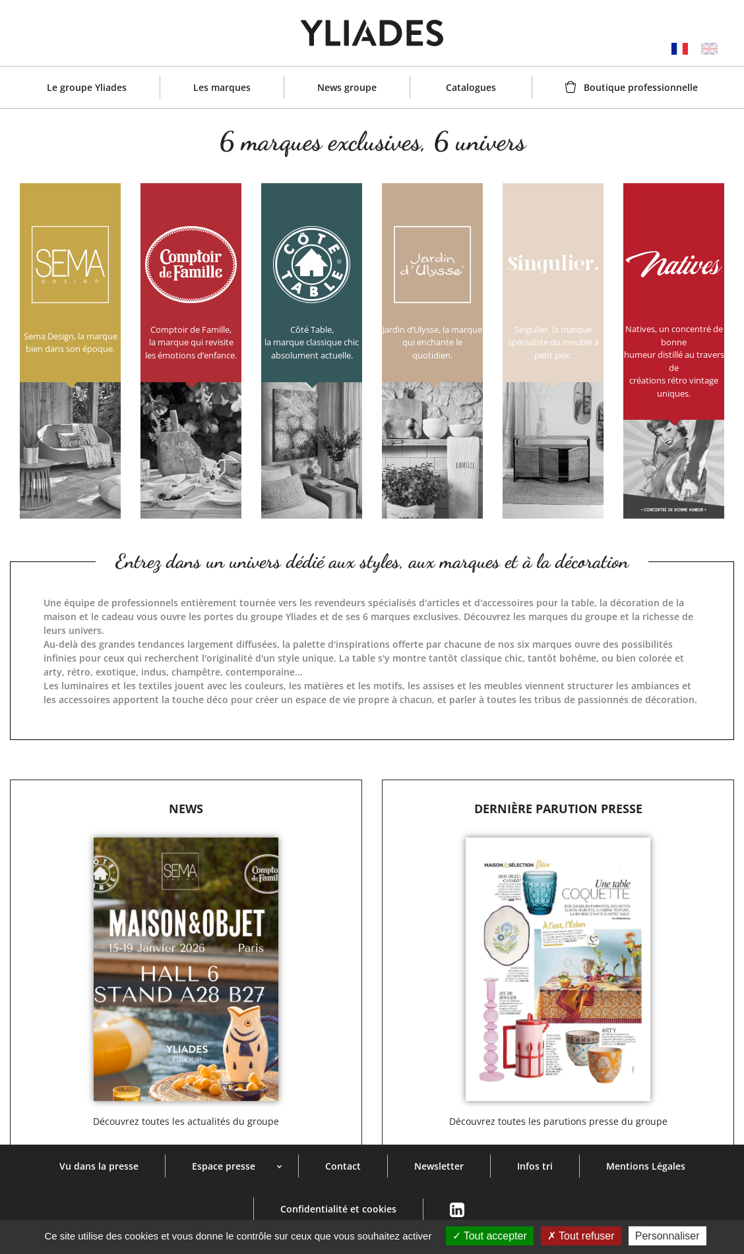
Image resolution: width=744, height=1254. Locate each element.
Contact (343, 1166)
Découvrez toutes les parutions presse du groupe (558, 1121)
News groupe (347, 87)
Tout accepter (489, 1235)
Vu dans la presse (99, 1166)
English (709, 49)
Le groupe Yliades (87, 87)
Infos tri (535, 1166)
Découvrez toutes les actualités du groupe (186, 1121)
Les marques (222, 87)
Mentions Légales (645, 1166)
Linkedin (457, 1210)
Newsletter (439, 1166)
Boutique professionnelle (641, 87)
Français (679, 49)
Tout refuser (581, 1235)
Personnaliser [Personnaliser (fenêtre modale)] (667, 1235)
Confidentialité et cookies (338, 1209)
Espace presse (223, 1166)
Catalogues (471, 87)
